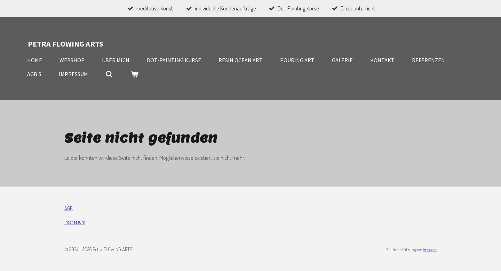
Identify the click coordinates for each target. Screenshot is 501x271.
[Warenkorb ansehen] (134, 74)
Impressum (74, 222)
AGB (68, 208)
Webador (430, 249)
